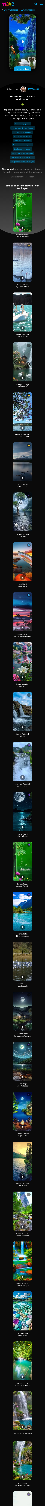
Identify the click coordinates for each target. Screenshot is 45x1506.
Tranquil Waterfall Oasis (22, 1433)
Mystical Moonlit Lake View (22, 535)
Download (22, 69)
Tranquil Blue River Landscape (22, 935)
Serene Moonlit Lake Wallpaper (22, 835)
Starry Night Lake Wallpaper (22, 1085)
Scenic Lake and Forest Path (22, 1184)
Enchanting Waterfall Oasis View (22, 1484)
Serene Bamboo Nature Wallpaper (22, 235)
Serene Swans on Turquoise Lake (22, 335)
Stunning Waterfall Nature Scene (22, 785)
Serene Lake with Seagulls (23, 985)
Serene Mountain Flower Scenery (22, 685)
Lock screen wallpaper (22, 136)
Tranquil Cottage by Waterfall (22, 385)
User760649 (29, 89)
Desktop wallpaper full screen (22, 157)
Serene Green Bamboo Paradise (22, 885)
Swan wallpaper (28, 10)
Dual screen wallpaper (22, 149)
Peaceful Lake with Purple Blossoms (22, 435)
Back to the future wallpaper (22, 153)
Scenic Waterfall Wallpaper (22, 735)
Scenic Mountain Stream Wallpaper (22, 1234)
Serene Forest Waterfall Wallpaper (22, 1384)
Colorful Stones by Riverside (23, 1334)
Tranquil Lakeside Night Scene (22, 1134)
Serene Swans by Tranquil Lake (22, 285)
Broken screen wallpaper (22, 145)
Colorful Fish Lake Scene (22, 585)
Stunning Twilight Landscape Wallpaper (22, 635)
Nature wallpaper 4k (22, 124)
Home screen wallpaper (22, 141)
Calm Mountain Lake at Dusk (22, 485)
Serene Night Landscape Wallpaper (22, 1035)
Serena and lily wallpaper (22, 132)
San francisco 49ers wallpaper (23, 128)
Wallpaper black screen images (22, 162)
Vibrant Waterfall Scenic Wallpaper (22, 1284)
